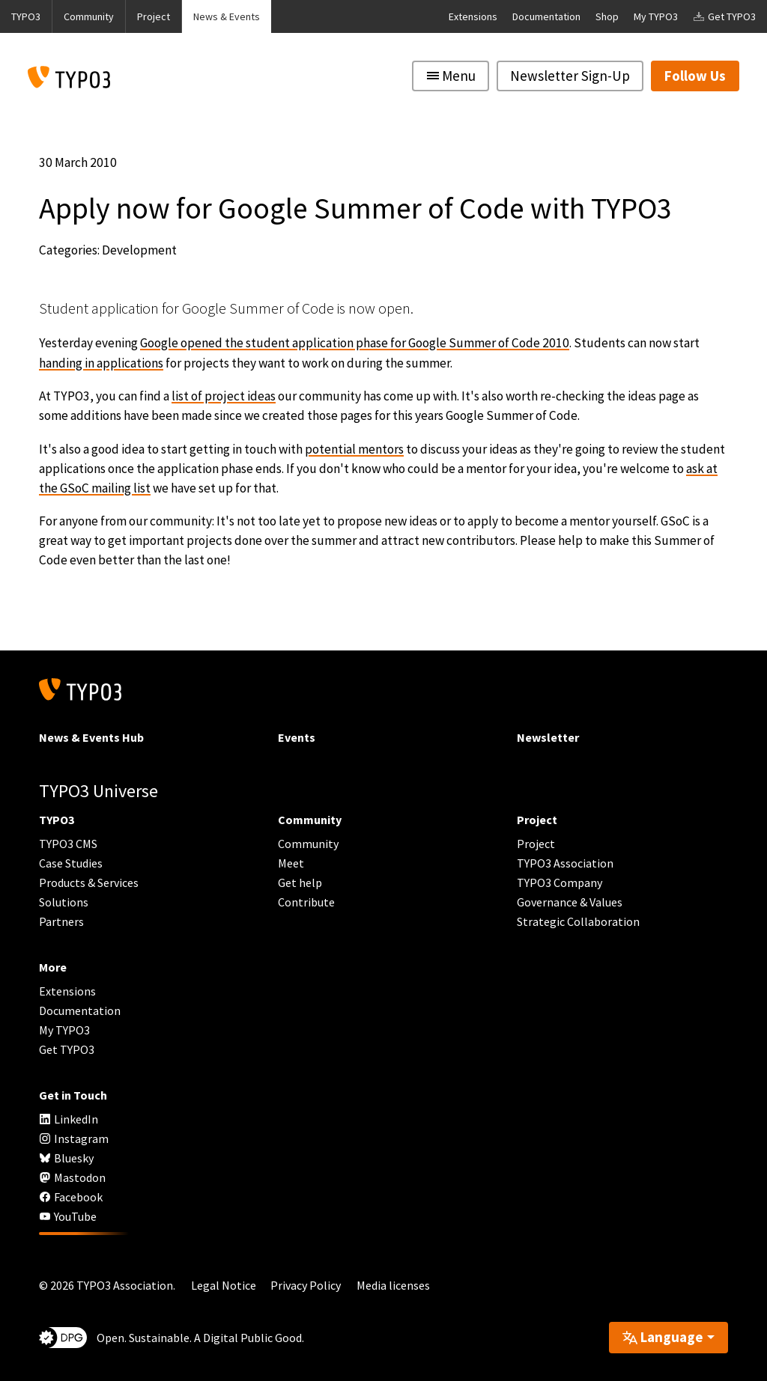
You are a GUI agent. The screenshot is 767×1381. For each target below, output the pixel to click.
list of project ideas (224, 396)
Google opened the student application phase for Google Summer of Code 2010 (354, 343)
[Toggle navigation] (450, 76)
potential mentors (354, 449)
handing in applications (101, 363)
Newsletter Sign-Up (570, 76)
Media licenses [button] (393, 1285)
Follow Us (695, 76)
